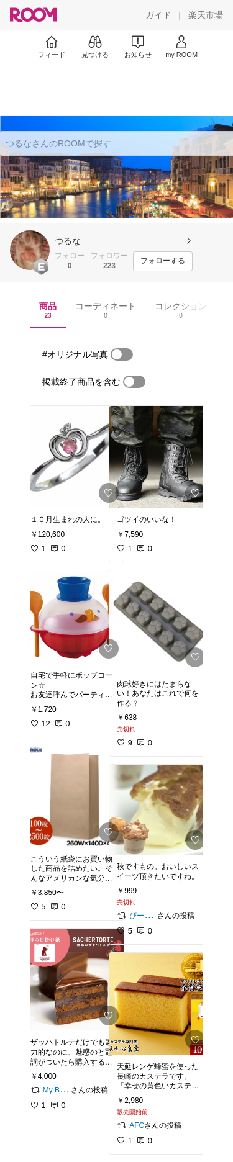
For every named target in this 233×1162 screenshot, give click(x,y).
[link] (73, 457)
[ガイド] (158, 14)
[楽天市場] (205, 14)
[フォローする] (163, 261)
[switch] (122, 354)
